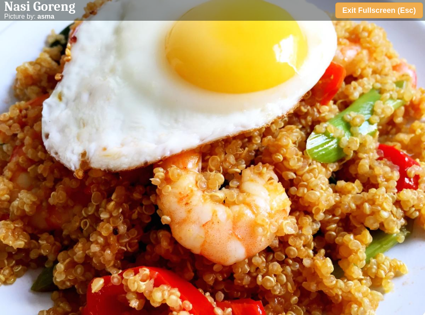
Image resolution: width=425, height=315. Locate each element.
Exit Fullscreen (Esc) (379, 10)
